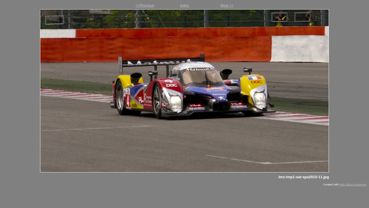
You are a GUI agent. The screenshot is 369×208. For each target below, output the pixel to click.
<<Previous (144, 5)
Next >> (227, 5)
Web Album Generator (353, 184)
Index (184, 5)
